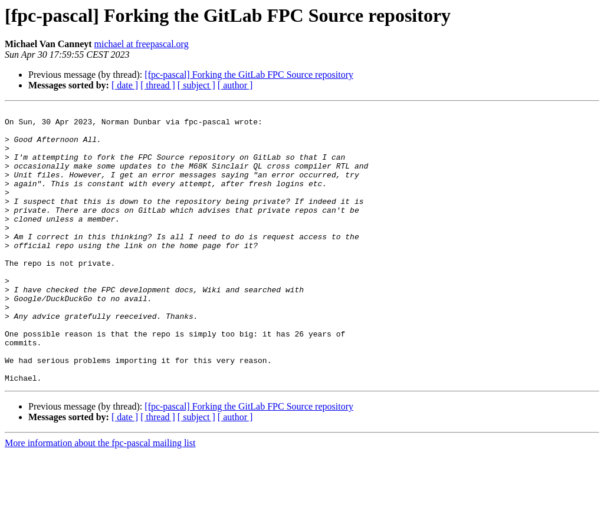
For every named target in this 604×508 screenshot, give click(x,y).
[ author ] (235, 85)
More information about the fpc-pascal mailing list (100, 498)
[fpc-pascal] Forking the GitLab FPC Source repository (249, 75)
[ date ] (124, 85)
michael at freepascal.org (141, 44)
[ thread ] (157, 85)
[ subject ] (196, 85)
